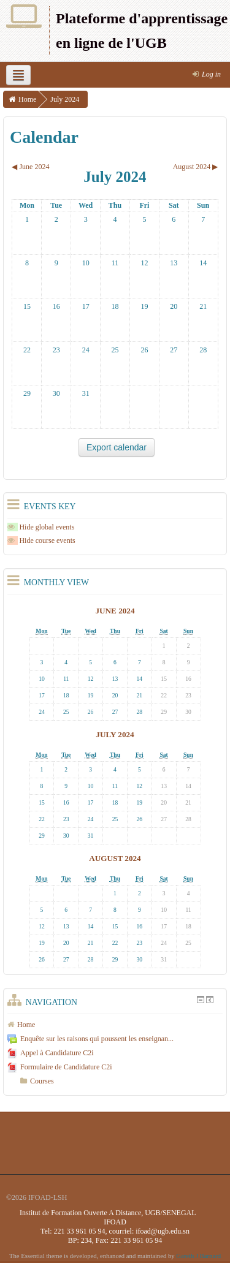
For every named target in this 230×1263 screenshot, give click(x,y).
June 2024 (114, 610)
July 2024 (64, 99)
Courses (42, 1081)
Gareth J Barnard (198, 1256)
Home (27, 99)
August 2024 (114, 858)
